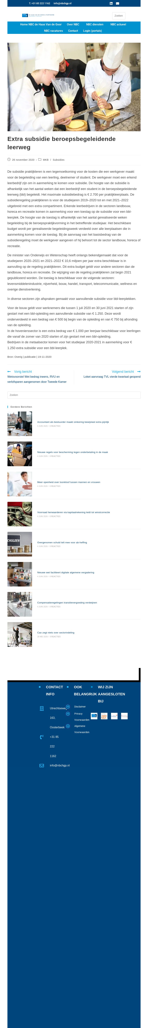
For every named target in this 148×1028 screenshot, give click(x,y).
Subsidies (58, 159)
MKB (46, 159)
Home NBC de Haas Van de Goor (41, 24)
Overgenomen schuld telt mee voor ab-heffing (53, 507)
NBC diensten (94, 24)
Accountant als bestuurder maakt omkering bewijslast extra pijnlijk (64, 418)
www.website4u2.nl (112, 1024)
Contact (73, 30)
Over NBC (73, 24)
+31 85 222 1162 (54, 711)
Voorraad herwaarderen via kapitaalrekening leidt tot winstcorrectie (64, 485)
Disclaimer (80, 671)
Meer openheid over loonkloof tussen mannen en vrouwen (59, 462)
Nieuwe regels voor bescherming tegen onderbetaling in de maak (63, 440)
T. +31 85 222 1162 (39, 3)
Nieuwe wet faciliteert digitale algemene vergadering (56, 529)
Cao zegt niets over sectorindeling (46, 574)
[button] (74, 24)
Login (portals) (92, 30)
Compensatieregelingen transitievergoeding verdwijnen (58, 551)
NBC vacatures (53, 30)
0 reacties (46, 422)
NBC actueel (118, 24)
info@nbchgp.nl (63, 3)
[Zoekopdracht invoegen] (118, 15)
